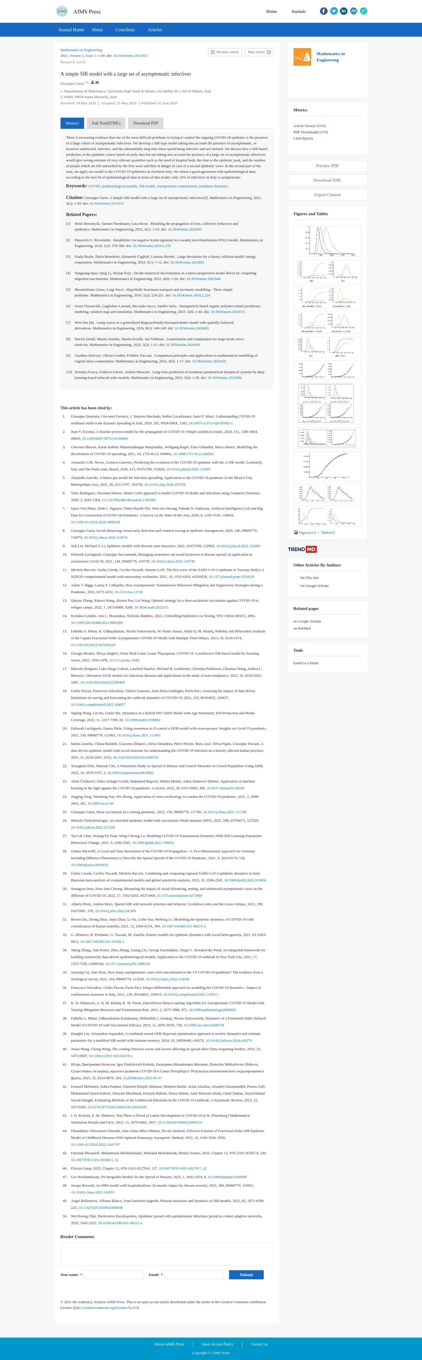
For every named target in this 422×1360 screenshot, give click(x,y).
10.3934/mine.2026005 (191, 328)
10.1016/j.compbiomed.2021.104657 (98, 704)
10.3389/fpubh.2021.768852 (153, 842)
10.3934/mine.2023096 (224, 377)
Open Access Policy (218, 1344)
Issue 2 (91, 55)
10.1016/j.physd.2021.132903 (238, 546)
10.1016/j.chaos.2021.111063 (138, 735)
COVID (94, 186)
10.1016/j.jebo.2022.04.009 (115, 911)
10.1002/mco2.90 (100, 803)
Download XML (327, 180)
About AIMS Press (169, 1344)
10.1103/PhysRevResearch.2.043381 (129, 500)
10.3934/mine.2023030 (183, 344)
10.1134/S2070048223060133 (180, 1122)
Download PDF (145, 123)
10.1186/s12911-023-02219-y (111, 1056)
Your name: (71, 1274)
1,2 (86, 82)
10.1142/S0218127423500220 (93, 645)
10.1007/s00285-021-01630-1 (102, 941)
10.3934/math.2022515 (151, 607)
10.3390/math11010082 (142, 720)
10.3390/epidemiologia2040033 (212, 1010)
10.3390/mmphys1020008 (227, 1177)
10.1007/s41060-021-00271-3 (184, 926)
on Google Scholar (307, 621)
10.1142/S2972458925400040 (100, 1207)
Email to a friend (306, 663)
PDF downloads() (311, 132)
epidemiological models (119, 186)
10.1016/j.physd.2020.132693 (189, 469)
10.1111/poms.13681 (124, 660)
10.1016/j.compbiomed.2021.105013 (190, 994)
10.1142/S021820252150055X (135, 757)
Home (271, 11)
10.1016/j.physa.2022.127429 (93, 827)
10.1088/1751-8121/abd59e (193, 454)
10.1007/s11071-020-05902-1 (210, 423)
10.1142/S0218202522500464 (102, 682)
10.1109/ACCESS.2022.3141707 (95, 1144)
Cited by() (303, 138)
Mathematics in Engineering (81, 50)
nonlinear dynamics (213, 186)
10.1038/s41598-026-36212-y (120, 1223)
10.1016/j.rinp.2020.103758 (164, 484)
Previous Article (228, 52)
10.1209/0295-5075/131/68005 (105, 438)
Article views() (310, 126)
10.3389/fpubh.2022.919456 (245, 880)
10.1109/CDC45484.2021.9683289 (97, 622)
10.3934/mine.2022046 (203, 279)
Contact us (259, 1344)
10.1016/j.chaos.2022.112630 (167, 979)
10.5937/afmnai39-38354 (225, 788)
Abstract (72, 123)
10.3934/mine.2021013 (130, 55)
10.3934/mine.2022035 (209, 361)
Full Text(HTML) (106, 123)
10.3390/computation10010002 (130, 773)
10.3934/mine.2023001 (187, 262)
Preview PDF (327, 165)
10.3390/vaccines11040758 (204, 1025)
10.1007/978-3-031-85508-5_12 (95, 1160)
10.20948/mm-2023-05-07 (142, 1078)
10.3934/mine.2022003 (185, 229)
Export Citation (327, 194)
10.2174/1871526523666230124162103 (117, 1107)
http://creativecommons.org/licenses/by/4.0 (106, 1307)
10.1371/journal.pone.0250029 (231, 576)
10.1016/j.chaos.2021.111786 (225, 812)
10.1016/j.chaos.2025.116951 (93, 1192)
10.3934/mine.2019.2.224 (191, 295)
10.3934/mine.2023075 (228, 312)
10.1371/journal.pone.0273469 (179, 895)
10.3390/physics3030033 (89, 865)
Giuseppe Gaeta (72, 83)
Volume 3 (77, 55)
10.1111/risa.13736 (129, 592)
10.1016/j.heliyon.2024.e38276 (228, 1040)
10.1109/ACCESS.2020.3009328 (95, 522)
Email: (156, 1274)
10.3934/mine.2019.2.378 (152, 246)
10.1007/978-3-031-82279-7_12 (182, 1168)
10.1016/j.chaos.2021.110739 (173, 561)
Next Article (256, 52)
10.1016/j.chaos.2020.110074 (105, 537)
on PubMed (302, 628)
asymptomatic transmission (177, 186)
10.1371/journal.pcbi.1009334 (127, 964)
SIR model (147, 186)
